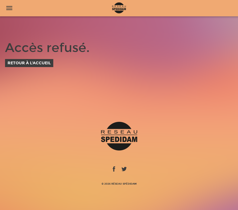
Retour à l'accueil (29, 63)
